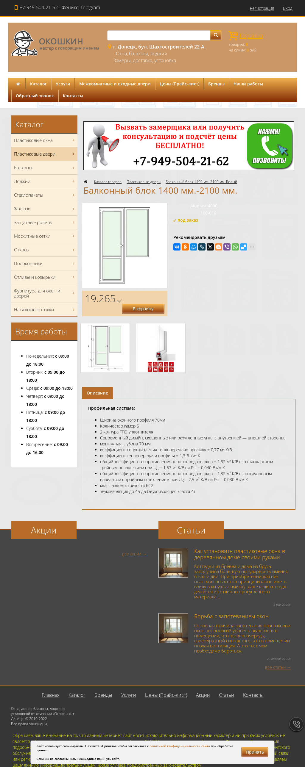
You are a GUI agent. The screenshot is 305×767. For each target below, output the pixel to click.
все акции (131, 544)
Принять (255, 752)
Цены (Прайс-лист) (179, 84)
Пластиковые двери (144, 181)
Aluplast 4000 (203, 206)
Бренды (216, 84)
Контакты (73, 95)
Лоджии (45, 181)
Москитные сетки (45, 236)
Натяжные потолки (45, 309)
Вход (287, 8)
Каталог (38, 84)
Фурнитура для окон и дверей (45, 293)
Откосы (45, 249)
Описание (97, 383)
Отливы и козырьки (45, 277)
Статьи (226, 685)
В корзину (146, 298)
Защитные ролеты (45, 222)
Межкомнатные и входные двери (115, 84)
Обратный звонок (35, 95)
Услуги (63, 84)
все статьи (275, 657)
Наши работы (248, 84)
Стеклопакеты (45, 195)
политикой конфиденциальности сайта (180, 746)
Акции (203, 685)
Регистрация (262, 8)
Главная (51, 685)
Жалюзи (45, 208)
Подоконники (45, 263)
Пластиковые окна (45, 140)
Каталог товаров (108, 181)
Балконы (45, 167)
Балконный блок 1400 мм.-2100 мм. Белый (201, 181)
